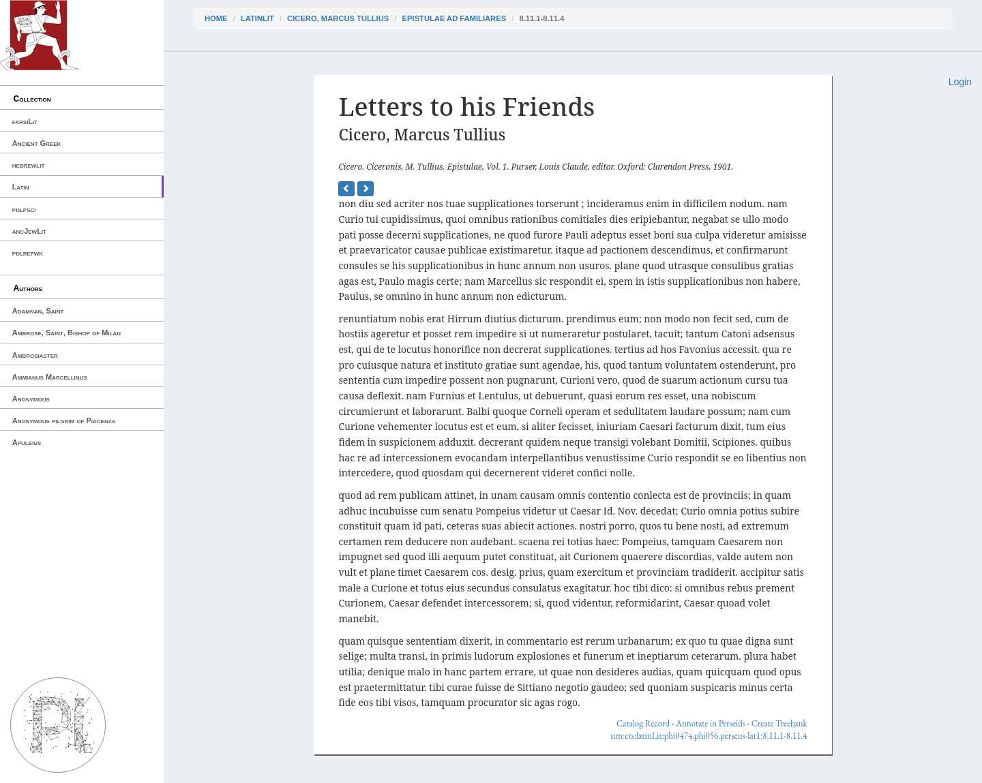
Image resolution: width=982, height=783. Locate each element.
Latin (20, 187)
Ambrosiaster (35, 355)
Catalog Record (643, 723)
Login (960, 81)
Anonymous (31, 399)
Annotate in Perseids (710, 723)
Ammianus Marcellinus (49, 377)
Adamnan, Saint (38, 311)
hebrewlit (28, 165)
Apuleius (27, 442)
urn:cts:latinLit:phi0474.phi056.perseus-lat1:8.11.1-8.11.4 (708, 735)
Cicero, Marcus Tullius (338, 18)
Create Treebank (779, 723)
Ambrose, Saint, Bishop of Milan (66, 332)
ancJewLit (29, 231)
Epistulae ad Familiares (454, 18)
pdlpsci (24, 209)
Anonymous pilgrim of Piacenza (64, 420)
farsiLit (25, 121)
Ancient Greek (36, 143)
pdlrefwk (27, 253)
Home (216, 18)
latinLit (257, 18)
